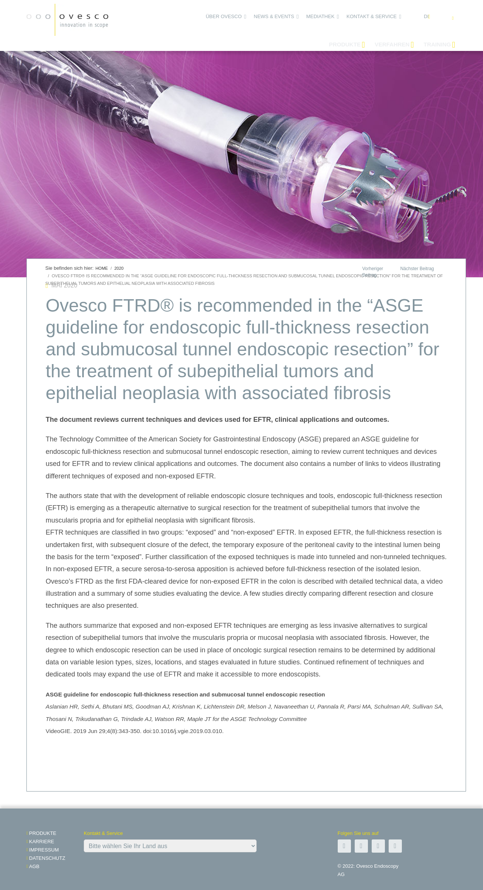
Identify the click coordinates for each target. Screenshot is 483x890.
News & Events (274, 16)
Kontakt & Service (371, 16)
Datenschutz (47, 858)
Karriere (41, 841)
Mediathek (320, 16)
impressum (44, 850)
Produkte (42, 833)
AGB (34, 866)
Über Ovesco (224, 16)
